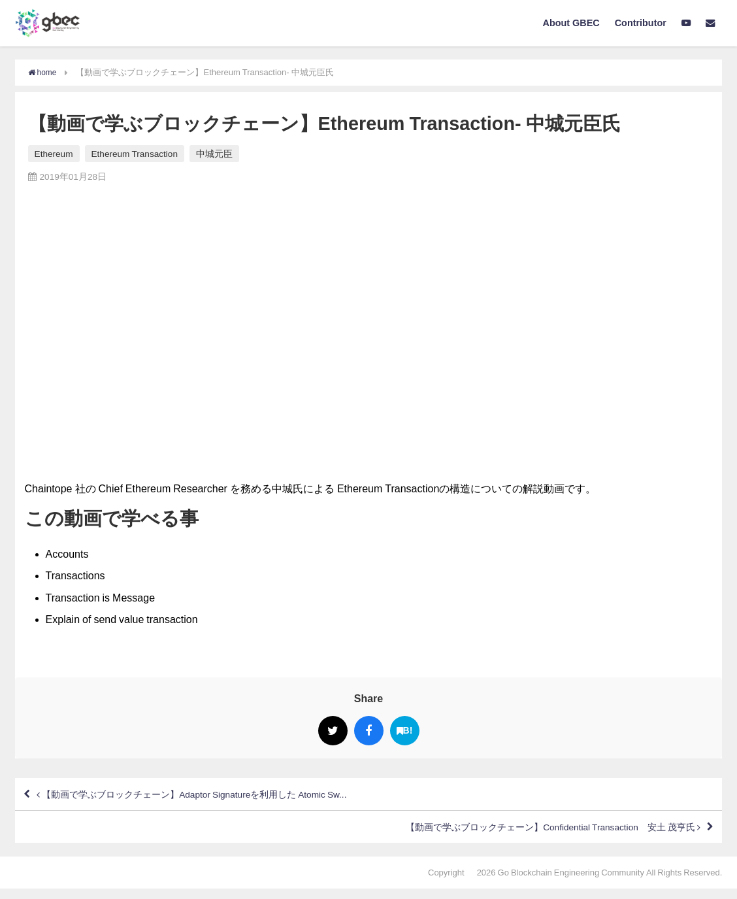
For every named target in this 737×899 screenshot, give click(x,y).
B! (405, 731)
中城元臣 (214, 153)
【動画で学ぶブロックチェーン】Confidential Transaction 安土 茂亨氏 (527, 835)
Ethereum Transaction (134, 153)
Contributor (640, 22)
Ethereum (54, 153)
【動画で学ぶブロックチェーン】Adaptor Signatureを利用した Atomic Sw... (219, 797)
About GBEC (571, 22)
